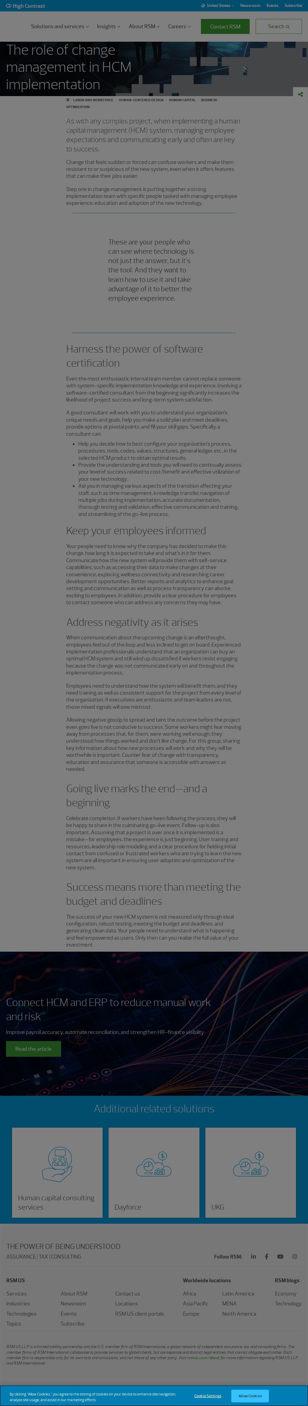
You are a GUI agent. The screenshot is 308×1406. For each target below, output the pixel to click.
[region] (154, 1395)
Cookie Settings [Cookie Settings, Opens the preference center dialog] (207, 1396)
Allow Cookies (250, 1396)
